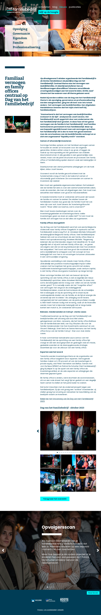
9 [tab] (73, 452)
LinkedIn (60, 610)
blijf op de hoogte (48, 12)
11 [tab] (77, 452)
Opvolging (20, 29)
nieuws (63, 7)
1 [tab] (57, 452)
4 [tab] (63, 452)
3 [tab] (61, 452)
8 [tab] (71, 452)
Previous (38, 431)
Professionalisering (26, 47)
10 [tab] (75, 452)
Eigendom (20, 38)
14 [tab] (82, 452)
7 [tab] (69, 452)
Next (98, 431)
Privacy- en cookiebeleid (47, 610)
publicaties (75, 7)
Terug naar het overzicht (54, 499)
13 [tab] (80, 452)
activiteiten (44, 7)
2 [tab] (59, 452)
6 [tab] (67, 452)
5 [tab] (65, 452)
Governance (21, 33)
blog (54, 7)
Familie (18, 42)
